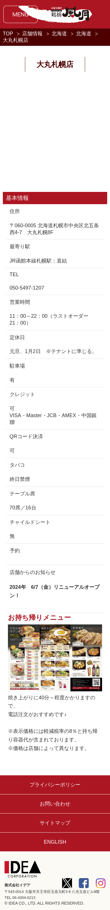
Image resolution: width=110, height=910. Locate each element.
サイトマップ (55, 823)
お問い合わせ (55, 804)
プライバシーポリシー (55, 785)
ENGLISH (55, 842)
